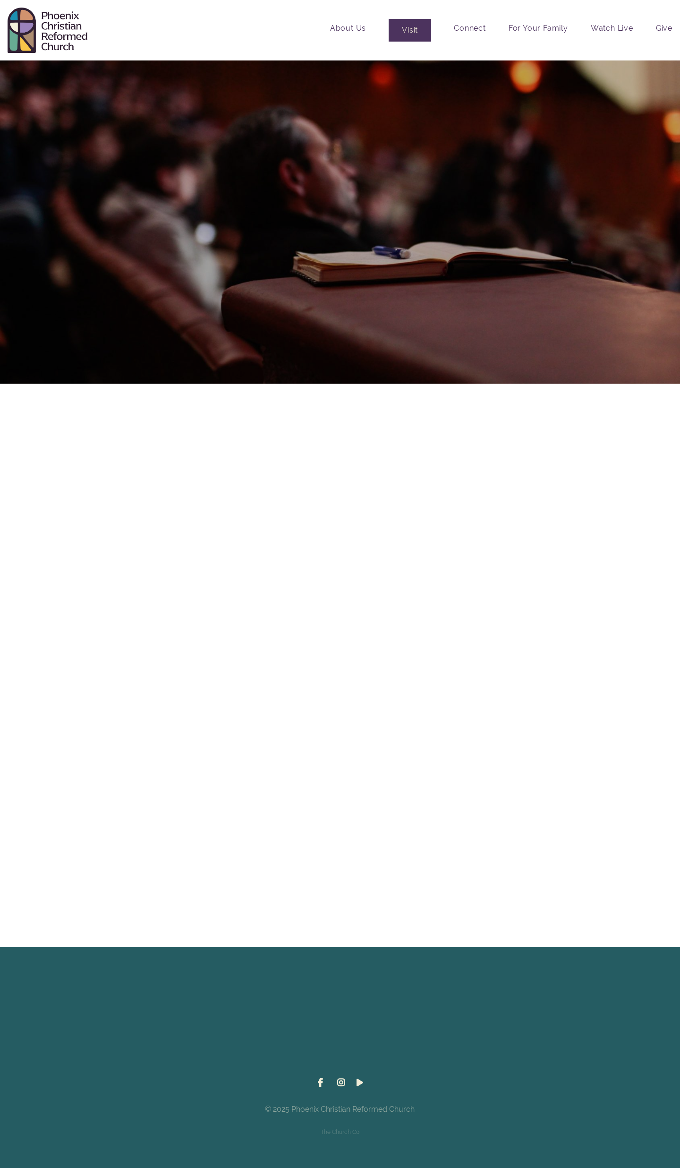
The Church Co (340, 1132)
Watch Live (612, 29)
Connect (470, 29)
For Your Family (538, 29)
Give (664, 29)
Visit (410, 30)
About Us (348, 29)
